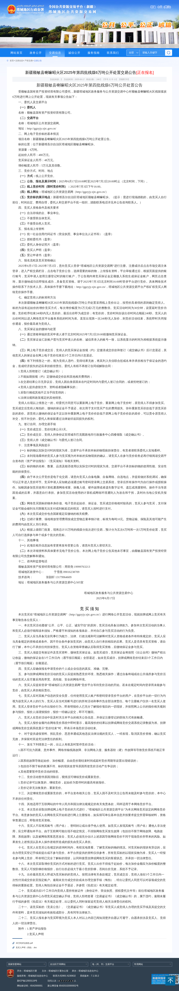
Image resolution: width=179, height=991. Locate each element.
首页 (12, 60)
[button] (78, 45)
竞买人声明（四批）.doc (26, 947)
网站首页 (16, 52)
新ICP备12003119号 (27, 981)
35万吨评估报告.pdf (24, 943)
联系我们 (113, 52)
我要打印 (124, 79)
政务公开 (36, 52)
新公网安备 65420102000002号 (63, 986)
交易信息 (55, 52)
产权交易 (28, 60)
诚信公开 (74, 52)
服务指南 (94, 52)
